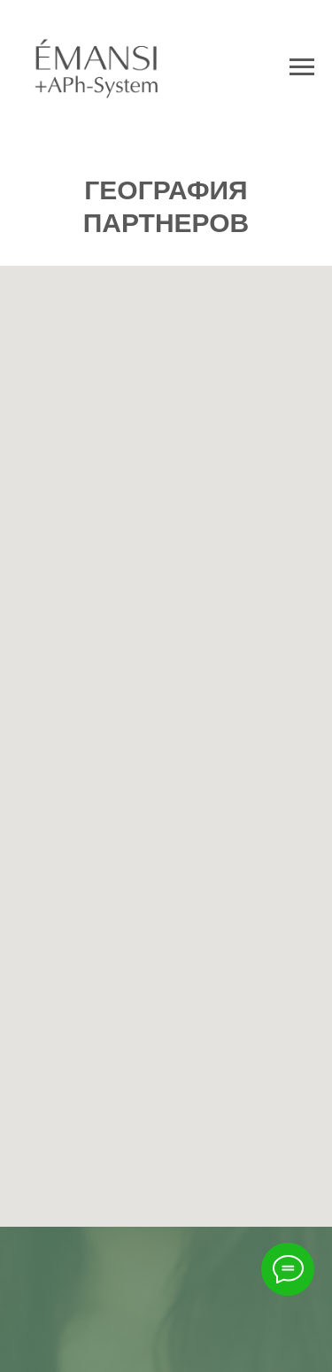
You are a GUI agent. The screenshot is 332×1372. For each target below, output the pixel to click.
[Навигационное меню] (302, 67)
